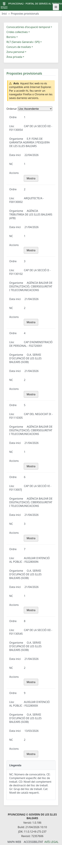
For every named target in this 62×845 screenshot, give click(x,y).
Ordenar (11, 109)
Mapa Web (14, 842)
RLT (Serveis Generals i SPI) (23, 42)
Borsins (11, 37)
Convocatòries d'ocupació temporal (28, 27)
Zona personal (15, 52)
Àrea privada (14, 57)
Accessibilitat (33, 842)
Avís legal (51, 842)
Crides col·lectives (17, 32)
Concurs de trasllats (18, 47)
